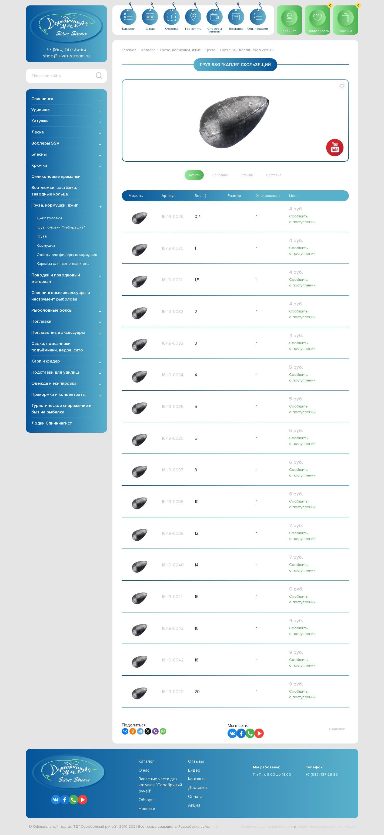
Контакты (197, 780)
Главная (129, 50)
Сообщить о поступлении (302, 220)
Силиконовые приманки (56, 178)
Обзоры (146, 801)
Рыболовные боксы (51, 312)
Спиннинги (42, 100)
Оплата (195, 798)
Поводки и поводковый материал (55, 280)
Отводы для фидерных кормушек (67, 256)
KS (215, 828)
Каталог (148, 50)
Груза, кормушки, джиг (54, 207)
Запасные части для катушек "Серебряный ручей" (160, 786)
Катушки (40, 122)
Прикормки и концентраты (58, 396)
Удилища (40, 111)
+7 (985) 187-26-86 (66, 49)
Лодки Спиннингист (51, 425)
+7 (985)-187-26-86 (322, 775)
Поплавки (41, 323)
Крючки (39, 167)
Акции (194, 806)
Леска (37, 133)
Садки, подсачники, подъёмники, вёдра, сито (57, 348)
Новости (147, 810)
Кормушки (46, 247)
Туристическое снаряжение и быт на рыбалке (61, 410)
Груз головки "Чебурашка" (61, 229)
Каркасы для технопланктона (63, 265)
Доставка (197, 789)
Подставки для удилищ (55, 374)
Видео (194, 771)
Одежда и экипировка (53, 385)
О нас (144, 771)
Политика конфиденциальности (258, 828)
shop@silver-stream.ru (66, 56)
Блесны (39, 156)
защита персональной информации (323, 828)
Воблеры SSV (45, 145)
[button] (342, 86)
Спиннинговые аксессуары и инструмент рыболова (60, 298)
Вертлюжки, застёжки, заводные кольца (54, 192)
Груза (42, 238)
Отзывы (196, 762)
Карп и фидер (45, 363)
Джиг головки (49, 219)
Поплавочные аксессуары (58, 334)
